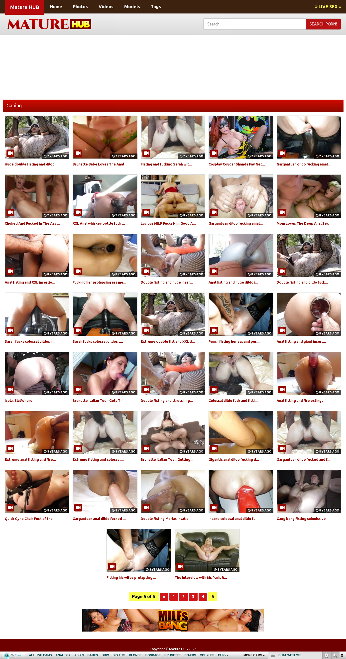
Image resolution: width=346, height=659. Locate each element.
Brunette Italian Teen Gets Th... (103, 400)
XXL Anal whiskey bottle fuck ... (103, 223)
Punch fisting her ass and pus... (238, 341)
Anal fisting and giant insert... (305, 341)
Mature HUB (24, 7)
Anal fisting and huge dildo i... (237, 282)
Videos (106, 6)
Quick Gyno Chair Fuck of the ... (34, 518)
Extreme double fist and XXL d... (172, 341)
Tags (156, 6)
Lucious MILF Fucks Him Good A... (173, 223)
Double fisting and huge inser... (170, 282)
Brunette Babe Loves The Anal (102, 164)
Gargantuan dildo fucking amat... (308, 164)
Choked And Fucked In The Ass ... (36, 223)
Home (56, 6)
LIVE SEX (328, 6)
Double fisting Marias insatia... (170, 518)
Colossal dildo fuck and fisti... (237, 400)
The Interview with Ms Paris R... (205, 577)
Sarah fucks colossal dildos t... (101, 341)
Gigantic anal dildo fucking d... (237, 459)
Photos (80, 6)
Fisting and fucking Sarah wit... (170, 164)
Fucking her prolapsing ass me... (103, 282)
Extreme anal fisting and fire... (34, 459)
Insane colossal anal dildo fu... (237, 518)
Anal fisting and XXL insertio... (34, 282)
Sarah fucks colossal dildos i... (33, 341)
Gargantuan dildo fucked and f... (307, 459)
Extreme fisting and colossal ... (102, 459)
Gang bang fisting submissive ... (307, 518)
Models (132, 6)
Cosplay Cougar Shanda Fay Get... (240, 164)
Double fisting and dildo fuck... (306, 282)
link (342, 581)
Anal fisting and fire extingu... (305, 400)
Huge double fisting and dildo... (35, 164)
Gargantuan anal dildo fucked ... (103, 518)
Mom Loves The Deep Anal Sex (306, 223)
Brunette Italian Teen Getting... (171, 459)
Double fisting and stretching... (170, 400)
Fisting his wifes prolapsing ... (135, 577)
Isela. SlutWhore (21, 400)
